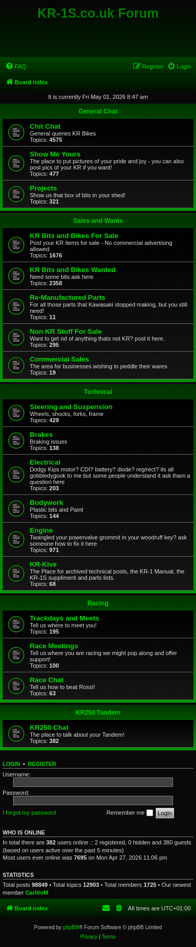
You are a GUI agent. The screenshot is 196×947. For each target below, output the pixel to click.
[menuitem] (15, 66)
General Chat (98, 111)
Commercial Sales (59, 359)
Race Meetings (54, 646)
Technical (98, 392)
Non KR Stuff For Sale (66, 331)
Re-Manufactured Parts (67, 297)
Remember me (130, 813)
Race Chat (47, 680)
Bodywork (46, 502)
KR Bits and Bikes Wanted (73, 270)
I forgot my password (29, 812)
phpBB (71, 927)
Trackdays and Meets (64, 618)
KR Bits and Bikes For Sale (74, 236)
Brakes (41, 434)
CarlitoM (36, 892)
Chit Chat (45, 126)
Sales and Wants (98, 220)
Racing (97, 603)
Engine (41, 530)
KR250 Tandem (98, 712)
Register (42, 764)
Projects (43, 188)
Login (11, 764)
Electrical (45, 462)
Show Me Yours (55, 154)
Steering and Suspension (71, 407)
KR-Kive (43, 564)
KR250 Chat (49, 727)
